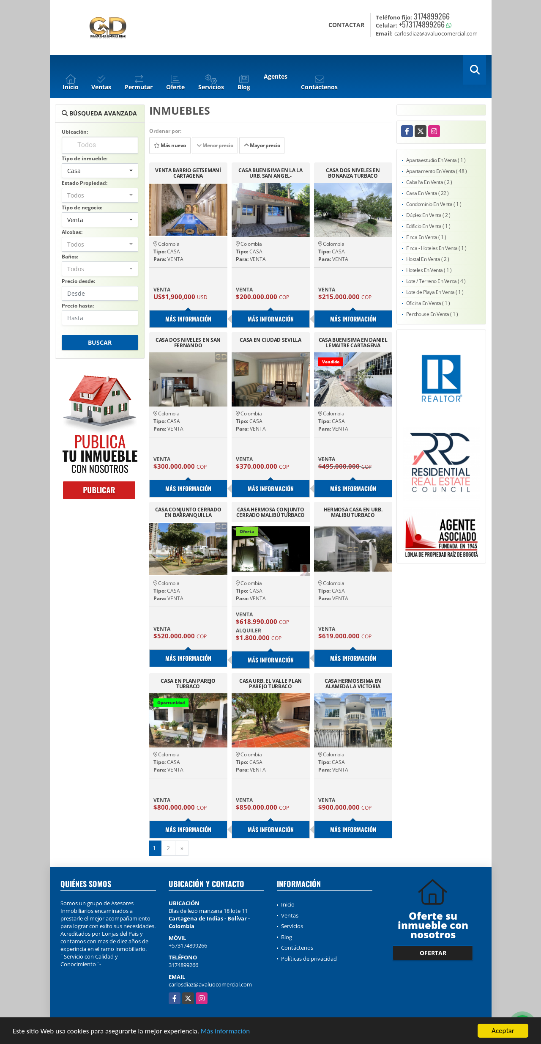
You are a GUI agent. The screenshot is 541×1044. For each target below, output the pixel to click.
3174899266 (432, 16)
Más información (225, 1031)
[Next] (182, 848)
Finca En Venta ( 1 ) (426, 237)
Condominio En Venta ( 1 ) (434, 204)
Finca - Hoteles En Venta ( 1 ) (436, 248)
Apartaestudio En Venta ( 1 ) (436, 160)
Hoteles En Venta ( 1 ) (429, 270)
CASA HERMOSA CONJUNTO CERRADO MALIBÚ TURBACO (270, 512)
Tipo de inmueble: (84, 158)
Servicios (292, 926)
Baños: (70, 256)
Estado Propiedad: (84, 183)
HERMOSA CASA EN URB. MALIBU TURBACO (353, 512)
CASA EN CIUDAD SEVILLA (270, 340)
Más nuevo (170, 145)
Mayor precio (262, 145)
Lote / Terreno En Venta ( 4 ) (436, 281)
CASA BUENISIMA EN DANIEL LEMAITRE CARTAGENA (353, 342)
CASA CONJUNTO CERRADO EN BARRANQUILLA (188, 512)
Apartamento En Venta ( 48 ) (436, 171)
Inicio (288, 904)
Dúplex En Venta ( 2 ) (428, 215)
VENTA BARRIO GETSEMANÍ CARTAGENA (188, 173)
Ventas (289, 915)
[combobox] (100, 170)
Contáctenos (297, 947)
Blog (286, 937)
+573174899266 (422, 24)
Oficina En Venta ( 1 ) (428, 303)
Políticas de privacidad (309, 958)
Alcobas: (72, 232)
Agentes (275, 76)
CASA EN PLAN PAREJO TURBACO (188, 683)
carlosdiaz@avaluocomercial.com (210, 984)
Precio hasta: (78, 305)
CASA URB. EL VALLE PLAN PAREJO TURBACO (270, 683)
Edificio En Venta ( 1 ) (428, 226)
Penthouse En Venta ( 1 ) (432, 314)
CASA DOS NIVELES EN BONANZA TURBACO (353, 173)
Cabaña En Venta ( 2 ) (429, 182)
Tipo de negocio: (82, 207)
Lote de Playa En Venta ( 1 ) (435, 292)
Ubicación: (75, 131)
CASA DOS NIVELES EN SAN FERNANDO (188, 342)
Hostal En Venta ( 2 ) (427, 259)
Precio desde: (78, 281)
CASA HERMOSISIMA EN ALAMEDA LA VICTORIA (353, 683)
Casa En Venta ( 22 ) (427, 193)
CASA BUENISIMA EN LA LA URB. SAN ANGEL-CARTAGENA (270, 173)
